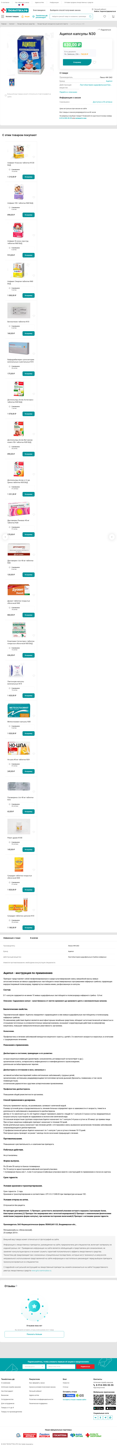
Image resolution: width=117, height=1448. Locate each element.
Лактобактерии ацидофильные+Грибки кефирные (96, 85)
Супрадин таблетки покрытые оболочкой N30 (19, 877)
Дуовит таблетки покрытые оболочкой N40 (18, 602)
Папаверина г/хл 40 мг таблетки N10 (20, 798)
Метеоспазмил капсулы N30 (19, 722)
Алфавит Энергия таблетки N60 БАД (20, 282)
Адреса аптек (39, 2)
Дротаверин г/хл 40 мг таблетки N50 (20, 562)
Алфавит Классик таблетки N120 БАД (20, 164)
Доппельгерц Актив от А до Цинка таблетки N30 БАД (18, 481)
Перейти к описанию (68, 92)
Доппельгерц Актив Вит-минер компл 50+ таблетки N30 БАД (19, 441)
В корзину (77, 62)
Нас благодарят (7, 1391)
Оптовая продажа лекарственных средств (78, 2)
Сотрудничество (7, 1399)
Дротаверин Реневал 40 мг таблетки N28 (18, 521)
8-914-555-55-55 (66, 118)
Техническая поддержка (38, 1403)
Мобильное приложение (104, 1392)
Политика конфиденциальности (41, 1399)
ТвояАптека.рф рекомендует (39, 16)
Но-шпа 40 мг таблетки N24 (18, 760)
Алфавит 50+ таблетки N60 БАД (20, 203)
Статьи (65, 1387)
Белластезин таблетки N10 (18, 322)
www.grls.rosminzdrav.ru (41, 1271)
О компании (5, 2)
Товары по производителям (11, 1412)
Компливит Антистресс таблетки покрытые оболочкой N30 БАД (20, 642)
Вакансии (4, 1395)
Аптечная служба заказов (11, 1387)
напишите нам (80, 118)
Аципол (109, 81)
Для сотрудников (7, 1403)
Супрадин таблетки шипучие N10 (20, 916)
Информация (54, 2)
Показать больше (34, 1334)
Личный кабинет (35, 1391)
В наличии (34, 938)
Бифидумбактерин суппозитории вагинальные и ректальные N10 (20, 361)
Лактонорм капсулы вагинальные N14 (15, 682)
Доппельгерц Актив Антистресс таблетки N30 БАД (20, 401)
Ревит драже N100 (14, 838)
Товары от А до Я (7, 1408)
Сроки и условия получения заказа (42, 1387)
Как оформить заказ (22, 2)
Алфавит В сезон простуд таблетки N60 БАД (17, 242)
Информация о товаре (11, 938)
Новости (66, 1383)
